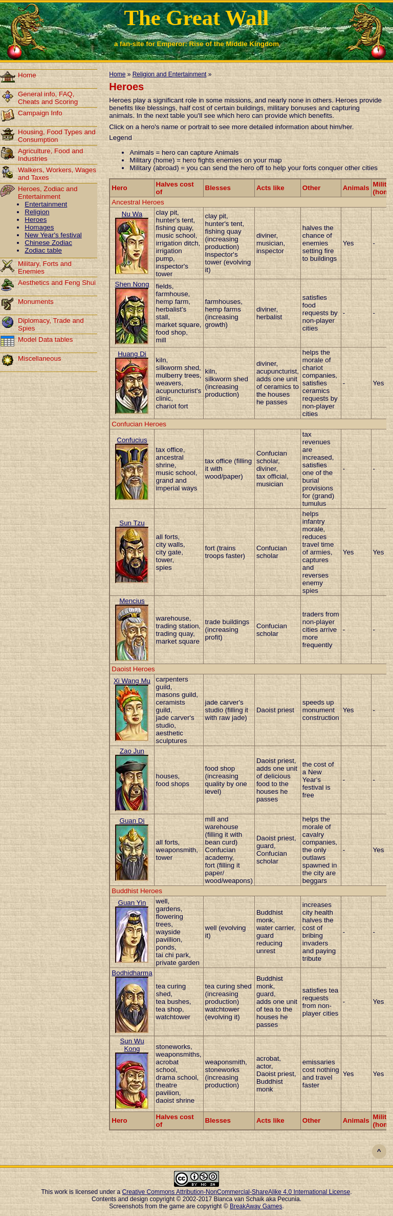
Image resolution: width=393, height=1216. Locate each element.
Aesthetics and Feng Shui (57, 282)
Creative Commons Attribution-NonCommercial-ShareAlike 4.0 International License (236, 1192)
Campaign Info (40, 113)
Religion (37, 212)
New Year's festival (53, 235)
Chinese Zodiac (48, 242)
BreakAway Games (256, 1206)
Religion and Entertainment (170, 74)
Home (27, 75)
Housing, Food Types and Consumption (57, 135)
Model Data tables (45, 339)
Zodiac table (43, 250)
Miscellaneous (39, 358)
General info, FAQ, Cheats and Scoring (48, 98)
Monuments (36, 301)
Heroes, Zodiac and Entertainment (47, 192)
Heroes (36, 219)
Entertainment (46, 204)
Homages (39, 227)
